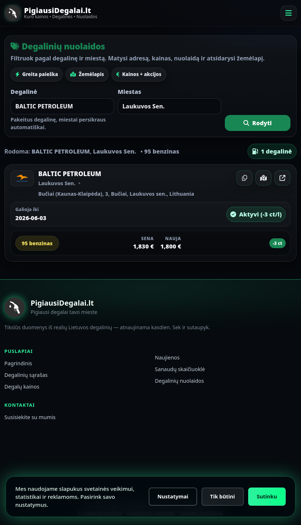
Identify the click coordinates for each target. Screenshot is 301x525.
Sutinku (267, 496)
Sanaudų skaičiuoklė (180, 369)
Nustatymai (172, 496)
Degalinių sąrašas (26, 374)
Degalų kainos (21, 386)
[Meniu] (289, 13)
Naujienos (167, 357)
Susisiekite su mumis (30, 417)
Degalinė (24, 92)
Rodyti (257, 123)
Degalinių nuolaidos (179, 380)
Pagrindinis (18, 363)
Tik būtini (222, 496)
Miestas (129, 92)
